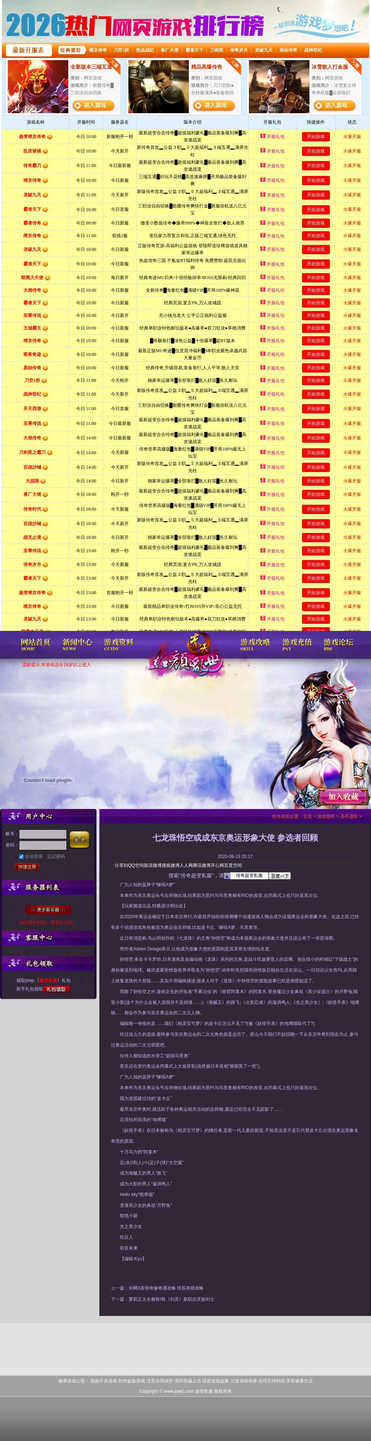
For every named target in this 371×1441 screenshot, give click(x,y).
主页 (307, 816)
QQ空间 (136, 865)
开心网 (217, 865)
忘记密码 (56, 856)
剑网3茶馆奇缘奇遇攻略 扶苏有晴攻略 (166, 1288)
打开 (36, 1405)
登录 (80, 839)
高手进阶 (349, 816)
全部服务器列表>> (48, 910)
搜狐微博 (171, 865)
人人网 (186, 865)
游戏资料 (326, 816)
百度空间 (233, 865)
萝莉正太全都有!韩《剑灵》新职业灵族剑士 (171, 1299)
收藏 (343, 796)
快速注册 (27, 867)
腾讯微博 (202, 865)
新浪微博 (153, 865)
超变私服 (185, 660)
